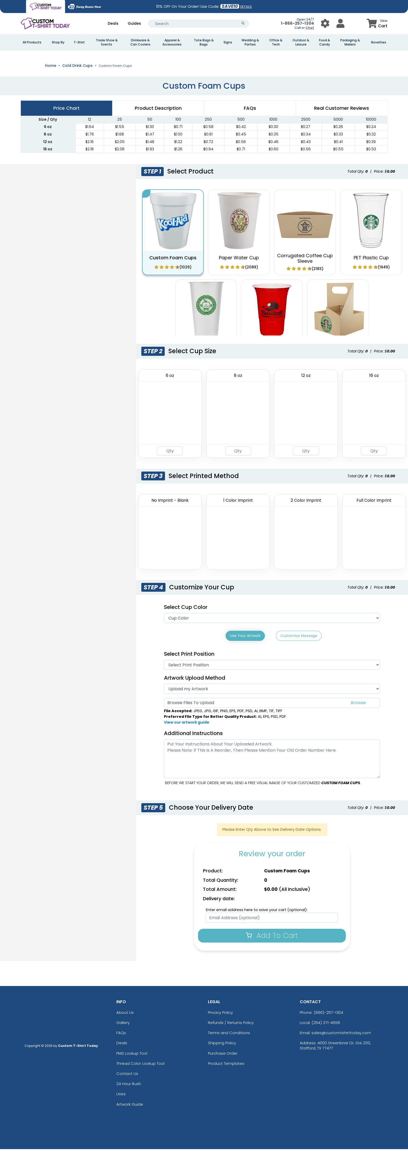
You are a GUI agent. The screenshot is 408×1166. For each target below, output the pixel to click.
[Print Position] (272, 682)
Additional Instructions (193, 750)
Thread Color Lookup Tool (140, 1080)
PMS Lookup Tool (131, 1070)
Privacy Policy (220, 1029)
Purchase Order (223, 1070)
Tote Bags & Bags (204, 42)
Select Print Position (189, 670)
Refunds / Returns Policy (231, 1039)
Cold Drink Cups (77, 83)
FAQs (121, 1049)
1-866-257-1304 (297, 23)
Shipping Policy (222, 1059)
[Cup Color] (272, 636)
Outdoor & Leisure (300, 42)
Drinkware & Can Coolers (140, 42)
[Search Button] (243, 23)
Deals (113, 23)
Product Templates (226, 1080)
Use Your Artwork (245, 653)
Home (50, 83)
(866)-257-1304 (328, 1029)
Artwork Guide (129, 1121)
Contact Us (127, 1090)
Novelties (378, 42)
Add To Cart (272, 952)
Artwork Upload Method (194, 694)
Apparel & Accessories (172, 42)
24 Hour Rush (128, 1100)
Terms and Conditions (229, 1049)
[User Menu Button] (325, 23)
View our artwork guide (186, 739)
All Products (32, 42)
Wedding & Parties (250, 42)
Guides (134, 23)
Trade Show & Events (107, 42)
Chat (309, 27)
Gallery (123, 1039)
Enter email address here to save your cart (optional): (257, 926)
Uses (121, 1110)
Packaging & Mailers (350, 42)
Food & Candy (324, 42)
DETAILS (246, 6)
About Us (125, 1029)
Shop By (58, 42)
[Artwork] (272, 706)
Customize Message (298, 653)
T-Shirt (79, 42)
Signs (228, 42)
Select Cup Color (185, 625)
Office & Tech (275, 42)
